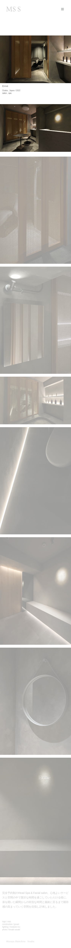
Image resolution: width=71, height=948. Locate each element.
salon (4, 93)
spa (9, 93)
